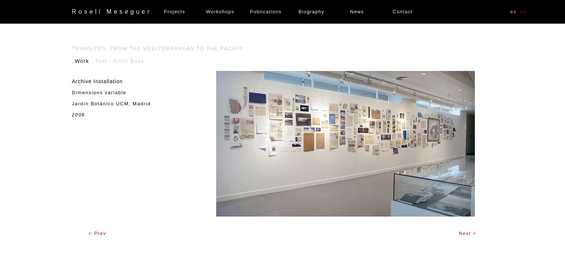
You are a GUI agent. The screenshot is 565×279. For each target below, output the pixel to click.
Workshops (220, 11)
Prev (100, 233)
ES (513, 11)
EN (523, 11)
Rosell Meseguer (112, 11)
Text (101, 61)
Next (466, 233)
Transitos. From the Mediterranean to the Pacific (158, 48)
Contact (403, 11)
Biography (311, 11)
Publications (266, 11)
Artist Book (128, 61)
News (357, 11)
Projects (174, 11)
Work (82, 61)
